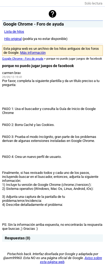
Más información (33, 53)
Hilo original (13, 39)
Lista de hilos (14, 32)
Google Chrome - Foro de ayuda (22, 58)
